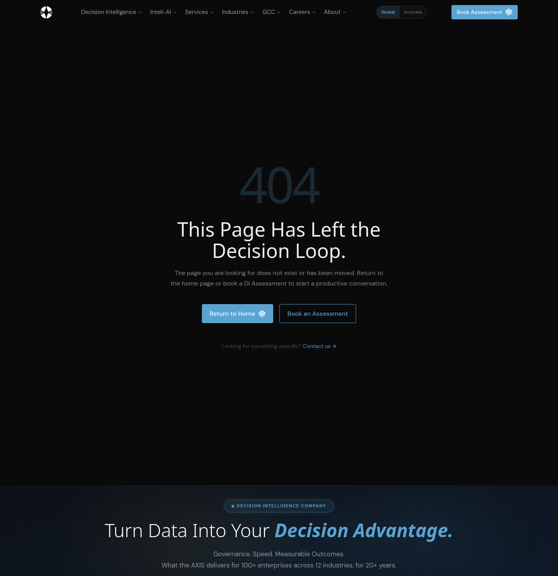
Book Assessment (484, 12)
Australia (413, 12)
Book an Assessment (318, 314)
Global (388, 12)
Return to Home (237, 314)
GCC (271, 12)
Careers (302, 12)
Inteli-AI (163, 12)
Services (199, 12)
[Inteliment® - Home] (46, 12)
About (335, 12)
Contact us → (319, 345)
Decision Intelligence (111, 12)
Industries (238, 12)
